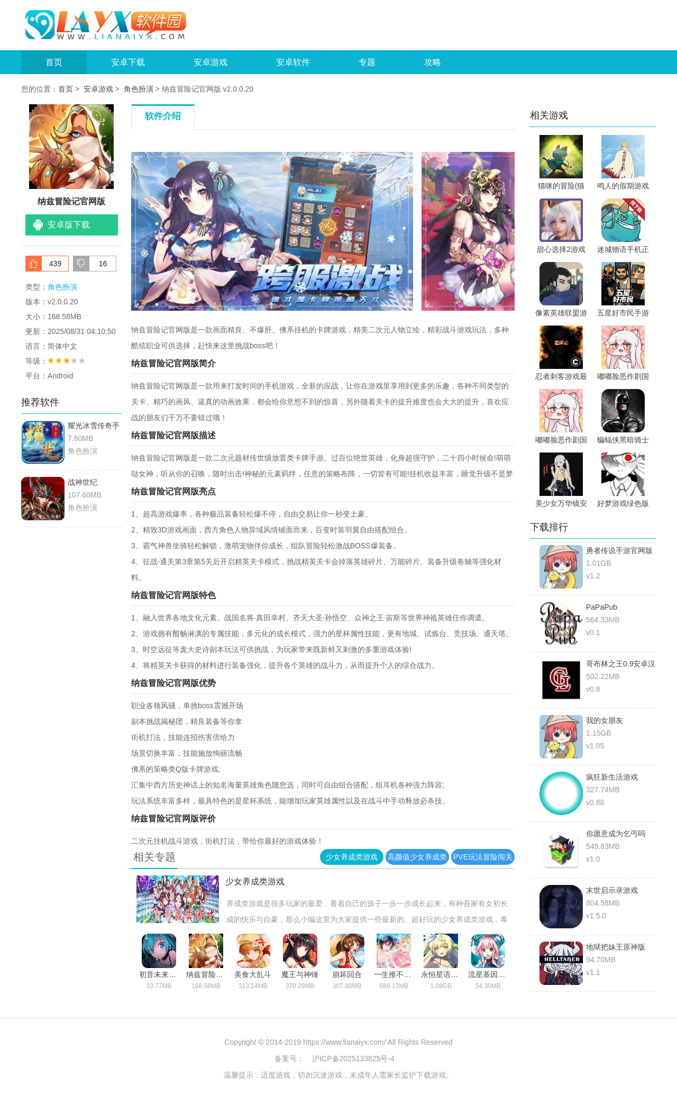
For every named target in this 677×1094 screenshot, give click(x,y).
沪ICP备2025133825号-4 (353, 1058)
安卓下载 (128, 62)
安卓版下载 (69, 224)
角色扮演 (138, 89)
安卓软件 (293, 62)
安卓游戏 (210, 62)
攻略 (432, 62)
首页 (53, 62)
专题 (367, 62)
